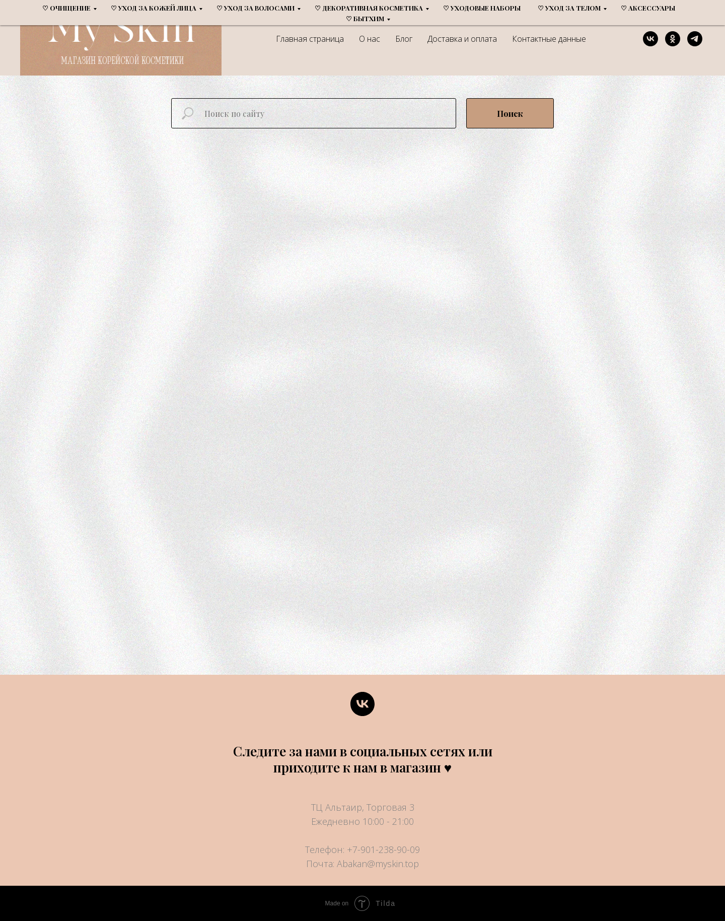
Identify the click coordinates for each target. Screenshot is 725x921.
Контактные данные (549, 38)
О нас (369, 38)
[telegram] (694, 38)
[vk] (650, 38)
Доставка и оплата (462, 38)
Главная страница (310, 38)
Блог (403, 38)
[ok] (672, 38)
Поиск (510, 113)
